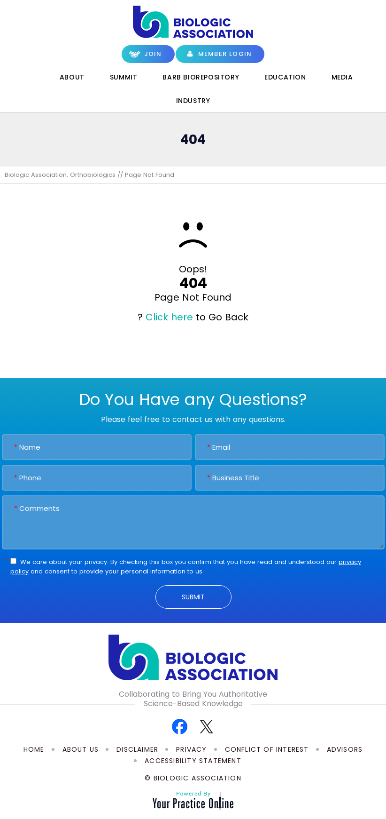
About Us (80, 749)
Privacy (191, 749)
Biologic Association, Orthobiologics (60, 174)
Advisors (345, 749)
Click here (169, 317)
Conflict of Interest (267, 749)
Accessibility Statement (193, 760)
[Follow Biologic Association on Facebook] (179, 726)
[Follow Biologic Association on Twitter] (206, 726)
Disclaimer (137, 749)
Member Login (225, 53)
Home (33, 77)
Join (153, 53)
